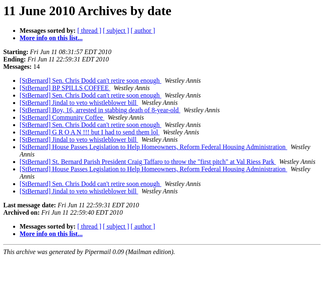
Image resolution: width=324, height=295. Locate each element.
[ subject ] (116, 30)
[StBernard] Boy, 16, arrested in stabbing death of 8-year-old (100, 110)
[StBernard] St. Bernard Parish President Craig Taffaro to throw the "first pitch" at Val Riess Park (148, 161)
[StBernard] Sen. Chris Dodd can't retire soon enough (90, 80)
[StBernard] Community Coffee (62, 117)
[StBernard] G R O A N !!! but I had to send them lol (90, 132)
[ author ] (143, 30)
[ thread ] (89, 30)
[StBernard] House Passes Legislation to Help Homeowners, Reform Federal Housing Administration (153, 146)
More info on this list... (51, 37)
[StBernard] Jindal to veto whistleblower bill (79, 102)
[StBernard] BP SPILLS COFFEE (65, 87)
